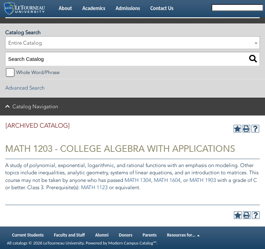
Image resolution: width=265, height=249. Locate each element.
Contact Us (162, 8)
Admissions (128, 8)
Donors (125, 235)
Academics (93, 8)
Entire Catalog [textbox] (25, 43)
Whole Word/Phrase (38, 72)
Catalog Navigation (35, 106)
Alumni (102, 235)
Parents (150, 235)
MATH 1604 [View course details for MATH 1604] (167, 180)
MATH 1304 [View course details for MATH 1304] (138, 180)
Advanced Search (25, 88)
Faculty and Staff (69, 235)
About (65, 8)
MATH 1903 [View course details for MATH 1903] (202, 180)
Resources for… (183, 235)
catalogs (19, 243)
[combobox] (132, 42)
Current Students (28, 235)
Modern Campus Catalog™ (132, 243)
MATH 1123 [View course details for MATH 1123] (94, 187)
